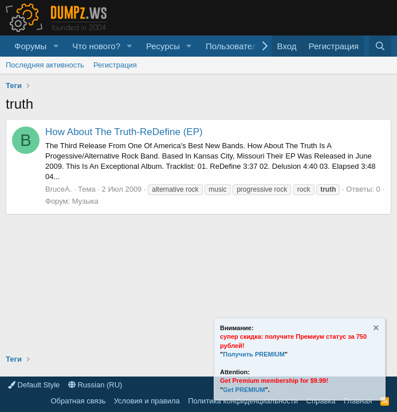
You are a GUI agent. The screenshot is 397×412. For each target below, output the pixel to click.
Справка (321, 401)
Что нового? (96, 46)
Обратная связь (77, 401)
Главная (358, 401)
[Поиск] (380, 46)
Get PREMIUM (244, 389)
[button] (56, 46)
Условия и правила (147, 401)
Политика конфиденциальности (243, 401)
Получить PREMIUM (254, 354)
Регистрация (115, 65)
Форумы (30, 46)
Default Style (34, 385)
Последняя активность (45, 65)
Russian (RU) (95, 385)
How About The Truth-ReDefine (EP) (124, 131)
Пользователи (234, 46)
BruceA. (58, 189)
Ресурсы (163, 46)
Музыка (85, 201)
